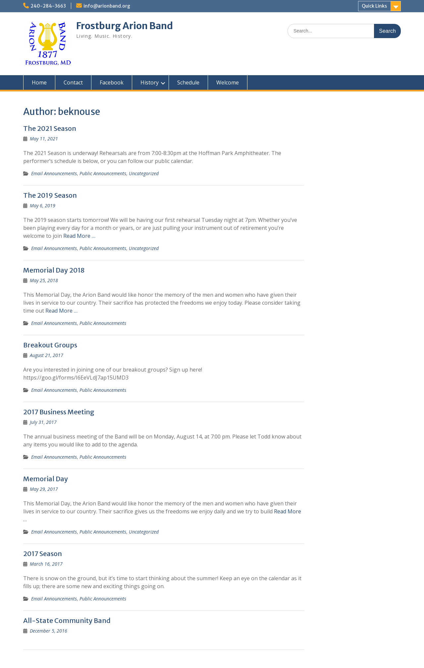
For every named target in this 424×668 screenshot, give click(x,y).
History (149, 82)
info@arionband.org (106, 6)
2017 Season (42, 553)
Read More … (79, 235)
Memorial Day (45, 479)
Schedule (188, 82)
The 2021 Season (49, 128)
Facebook (112, 82)
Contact (73, 82)
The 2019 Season (50, 195)
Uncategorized (144, 173)
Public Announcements (103, 173)
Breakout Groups (50, 345)
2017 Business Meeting (58, 412)
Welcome (227, 82)
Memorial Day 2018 (53, 270)
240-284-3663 (48, 6)
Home (39, 82)
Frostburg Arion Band (124, 26)
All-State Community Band (67, 620)
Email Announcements (54, 173)
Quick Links (374, 6)
